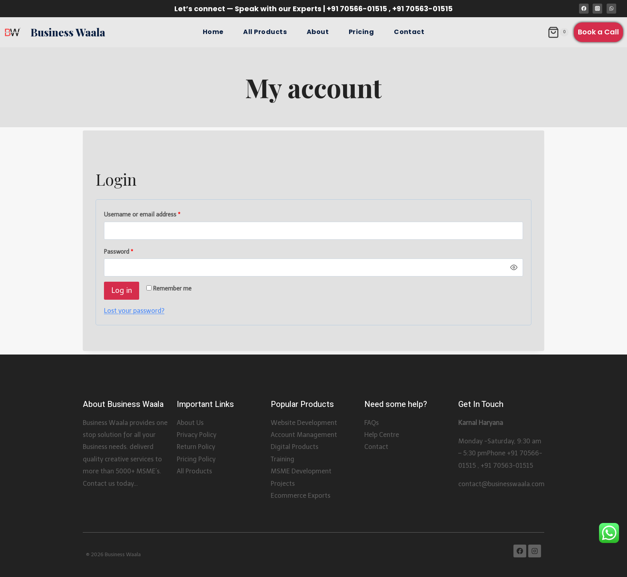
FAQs (371, 423)
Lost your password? (134, 311)
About (318, 31)
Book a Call (598, 32)
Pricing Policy (196, 459)
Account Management (304, 435)
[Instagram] (597, 8)
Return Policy (196, 447)
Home (213, 31)
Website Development (304, 423)
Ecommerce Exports (300, 495)
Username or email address (143, 215)
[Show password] (513, 267)
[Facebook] (584, 8)
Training (282, 459)
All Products (265, 31)
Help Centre (381, 435)
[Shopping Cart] (558, 32)
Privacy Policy (196, 435)
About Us (190, 423)
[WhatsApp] (611, 8)
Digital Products (294, 447)
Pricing (361, 31)
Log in (121, 290)
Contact (409, 31)
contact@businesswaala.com (501, 484)
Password (120, 252)
